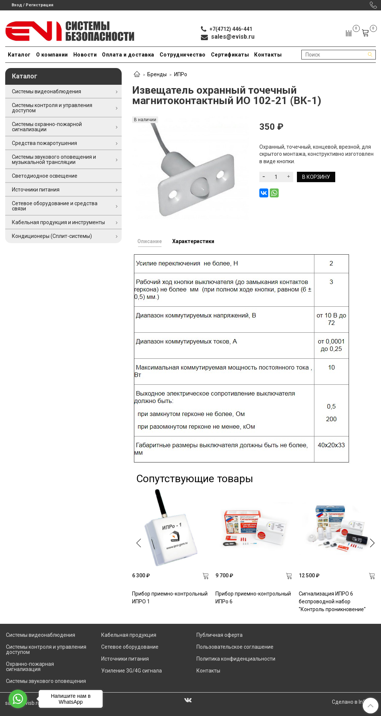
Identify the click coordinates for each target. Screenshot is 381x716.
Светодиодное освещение (44, 176)
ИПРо (180, 74)
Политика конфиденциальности (235, 659)
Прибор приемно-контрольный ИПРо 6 (253, 597)
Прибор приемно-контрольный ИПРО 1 (170, 597)
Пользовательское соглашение (234, 647)
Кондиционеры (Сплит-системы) (52, 236)
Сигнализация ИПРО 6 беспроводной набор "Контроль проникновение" (332, 601)
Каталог (19, 55)
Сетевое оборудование (130, 647)
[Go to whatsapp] (18, 699)
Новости (85, 55)
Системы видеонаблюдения (46, 91)
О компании (52, 55)
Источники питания (36, 190)
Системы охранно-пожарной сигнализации (47, 126)
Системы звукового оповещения (46, 681)
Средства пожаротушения (44, 143)
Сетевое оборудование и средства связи (54, 206)
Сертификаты (230, 55)
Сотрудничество (183, 55)
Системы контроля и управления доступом (52, 107)
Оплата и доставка (128, 55)
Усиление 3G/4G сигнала (131, 671)
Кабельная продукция (128, 635)
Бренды (157, 74)
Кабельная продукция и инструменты (58, 222)
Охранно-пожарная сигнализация (30, 666)
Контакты (268, 55)
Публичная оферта (219, 635)
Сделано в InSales (354, 701)
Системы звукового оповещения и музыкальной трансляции (54, 159)
